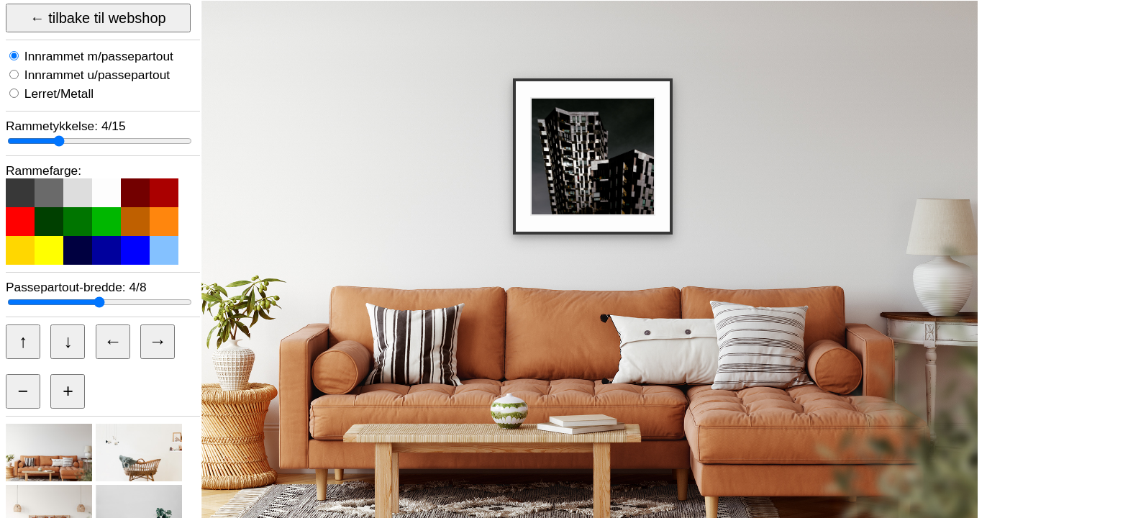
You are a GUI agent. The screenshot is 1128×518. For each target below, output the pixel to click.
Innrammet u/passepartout (95, 75)
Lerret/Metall (57, 93)
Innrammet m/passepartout (97, 56)
